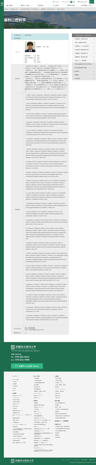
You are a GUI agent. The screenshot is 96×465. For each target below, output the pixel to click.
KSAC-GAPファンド (38, 447)
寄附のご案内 (16, 420)
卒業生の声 (57, 397)
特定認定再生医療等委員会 (40, 424)
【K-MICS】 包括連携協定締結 (61, 409)
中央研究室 (77, 78)
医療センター (37, 411)
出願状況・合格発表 (59, 391)
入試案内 (57, 376)
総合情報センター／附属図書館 (61, 420)
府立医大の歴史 (16, 399)
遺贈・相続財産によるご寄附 (19, 442)
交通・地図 (84, 459)
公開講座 (15, 383)
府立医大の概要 (16, 401)
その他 (14, 388)
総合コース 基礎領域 (80, 60)
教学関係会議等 (16, 440)
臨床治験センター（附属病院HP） (41, 440)
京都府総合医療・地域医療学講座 (62, 415)
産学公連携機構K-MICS (60, 402)
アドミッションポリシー (60, 389)
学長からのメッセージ (17, 395)
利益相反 (57, 405)
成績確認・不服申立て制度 (40, 391)
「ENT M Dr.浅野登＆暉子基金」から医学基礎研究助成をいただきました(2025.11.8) (43, 451)
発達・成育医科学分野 (80, 42)
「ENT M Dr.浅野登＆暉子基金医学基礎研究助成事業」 (43, 445)
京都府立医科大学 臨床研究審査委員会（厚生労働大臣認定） (43, 434)
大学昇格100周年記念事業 (18, 434)
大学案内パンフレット (60, 382)
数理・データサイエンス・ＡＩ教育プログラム (22, 415)
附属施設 (76, 75)
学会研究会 (15, 386)
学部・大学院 (36, 376)
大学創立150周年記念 (17, 436)
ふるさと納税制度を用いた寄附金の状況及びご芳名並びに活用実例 (22, 429)
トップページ (15, 376)
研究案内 (36, 400)
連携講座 (57, 411)
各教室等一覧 (58, 424)
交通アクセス (16, 404)
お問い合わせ (83, 1)
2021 (14, 390)
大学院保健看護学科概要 (80, 67)
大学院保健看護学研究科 (39, 382)
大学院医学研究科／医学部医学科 (82, 35)
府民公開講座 (16, 431)
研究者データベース (38, 395)
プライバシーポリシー (66, 459)
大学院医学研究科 (38, 380)
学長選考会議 (16, 422)
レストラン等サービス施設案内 (19, 438)
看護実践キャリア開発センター (41, 442)
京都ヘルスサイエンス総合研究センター (42, 420)
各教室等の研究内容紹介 (39, 405)
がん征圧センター (38, 413)
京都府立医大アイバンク (39, 430)
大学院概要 (36, 378)
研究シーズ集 (58, 407)
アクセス (57, 1)
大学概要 (14, 393)
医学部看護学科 (37, 389)
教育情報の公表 (16, 412)
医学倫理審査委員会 (38, 415)
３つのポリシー (16, 397)
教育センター (37, 397)
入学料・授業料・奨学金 (60, 384)
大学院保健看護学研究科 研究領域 (83, 64)
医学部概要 (36, 384)
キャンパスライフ (38, 393)
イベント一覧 (15, 379)
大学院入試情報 (58, 380)
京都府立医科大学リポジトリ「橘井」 (42, 428)
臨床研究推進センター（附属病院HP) (42, 438)
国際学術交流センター (17, 410)
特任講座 (76, 71)
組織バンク (36, 426)
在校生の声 (57, 393)
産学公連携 (57, 400)
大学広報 (15, 408)
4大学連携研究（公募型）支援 (40, 422)
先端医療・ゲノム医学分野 (82, 46)
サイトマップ (76, 459)
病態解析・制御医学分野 (81, 53)
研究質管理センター (38, 436)
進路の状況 (57, 395)
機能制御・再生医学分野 (81, 57)
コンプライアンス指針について (19, 424)
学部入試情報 (58, 378)
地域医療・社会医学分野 (81, 39)
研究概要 (36, 402)
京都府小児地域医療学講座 (61, 413)
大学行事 (15, 381)
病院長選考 (15, 426)
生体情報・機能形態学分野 (82, 49)
